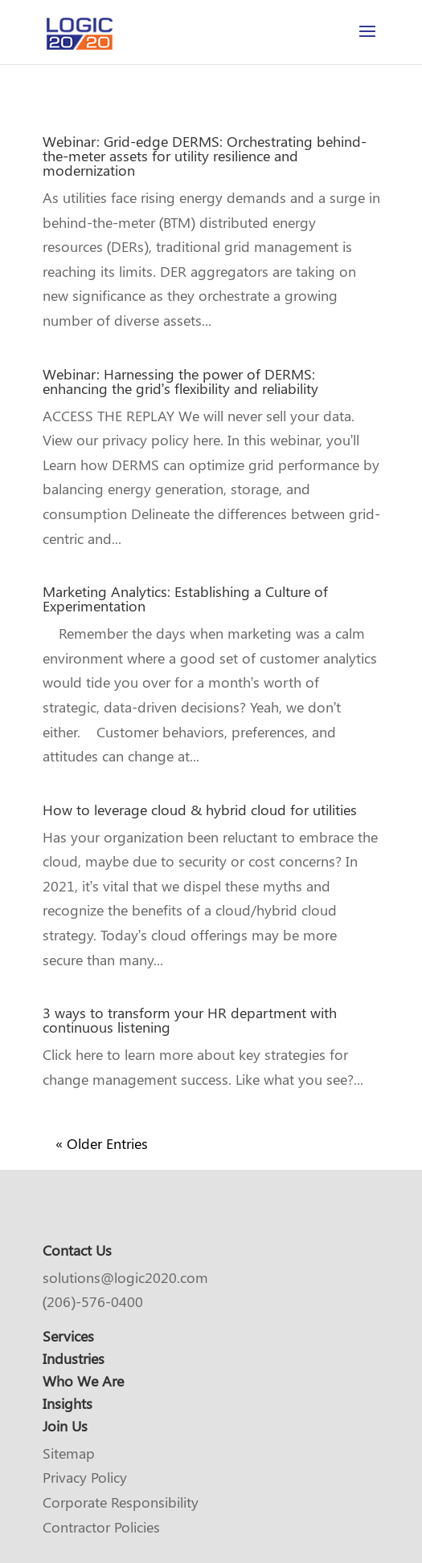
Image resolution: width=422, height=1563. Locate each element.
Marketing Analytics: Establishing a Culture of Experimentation (185, 598)
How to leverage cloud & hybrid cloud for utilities (200, 809)
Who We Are (83, 1380)
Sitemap (69, 1453)
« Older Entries (101, 1143)
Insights (67, 1403)
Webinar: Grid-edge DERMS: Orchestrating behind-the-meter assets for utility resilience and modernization (205, 156)
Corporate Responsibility (121, 1502)
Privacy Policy (85, 1477)
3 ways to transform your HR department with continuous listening (190, 1020)
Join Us (65, 1425)
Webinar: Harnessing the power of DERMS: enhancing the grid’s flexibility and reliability (181, 381)
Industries (73, 1358)
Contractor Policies (101, 1527)
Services (68, 1336)
